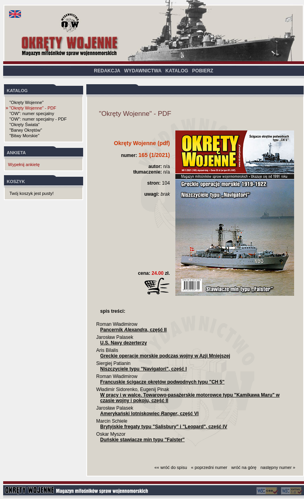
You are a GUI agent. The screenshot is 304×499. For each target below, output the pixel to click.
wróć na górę (243, 467)
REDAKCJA (107, 71)
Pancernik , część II (133, 330)
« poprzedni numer (209, 467)
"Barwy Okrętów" (26, 130)
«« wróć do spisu (170, 467)
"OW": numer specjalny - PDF (38, 119)
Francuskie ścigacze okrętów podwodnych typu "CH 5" (162, 382)
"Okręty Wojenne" (27, 102)
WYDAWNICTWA (143, 71)
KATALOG (176, 71)
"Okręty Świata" (25, 124)
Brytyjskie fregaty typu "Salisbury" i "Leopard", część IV (163, 426)
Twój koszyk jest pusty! (32, 193)
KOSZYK (16, 181)
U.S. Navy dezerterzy (123, 343)
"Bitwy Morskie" (25, 135)
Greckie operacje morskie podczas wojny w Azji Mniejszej (165, 356)
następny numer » (277, 467)
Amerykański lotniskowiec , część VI (149, 413)
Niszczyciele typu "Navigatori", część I (143, 369)
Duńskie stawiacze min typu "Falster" (142, 439)
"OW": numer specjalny (32, 113)
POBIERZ (202, 71)
